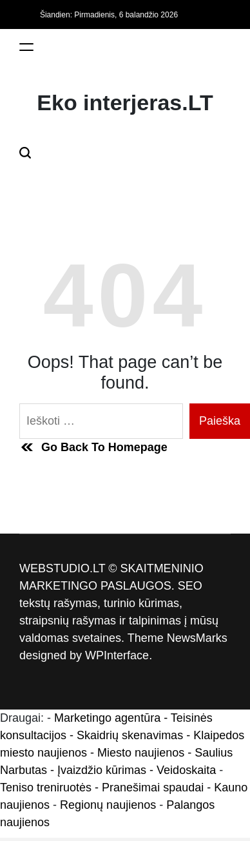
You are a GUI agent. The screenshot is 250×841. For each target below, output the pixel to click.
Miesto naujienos (140, 752)
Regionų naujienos (108, 804)
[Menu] (26, 46)
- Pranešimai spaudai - (154, 787)
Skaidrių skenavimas (130, 735)
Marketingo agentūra (107, 717)
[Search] (25, 152)
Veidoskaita (186, 770)
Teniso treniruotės (45, 787)
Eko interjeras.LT (125, 102)
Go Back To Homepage (93, 447)
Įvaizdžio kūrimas (101, 770)
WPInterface (117, 655)
